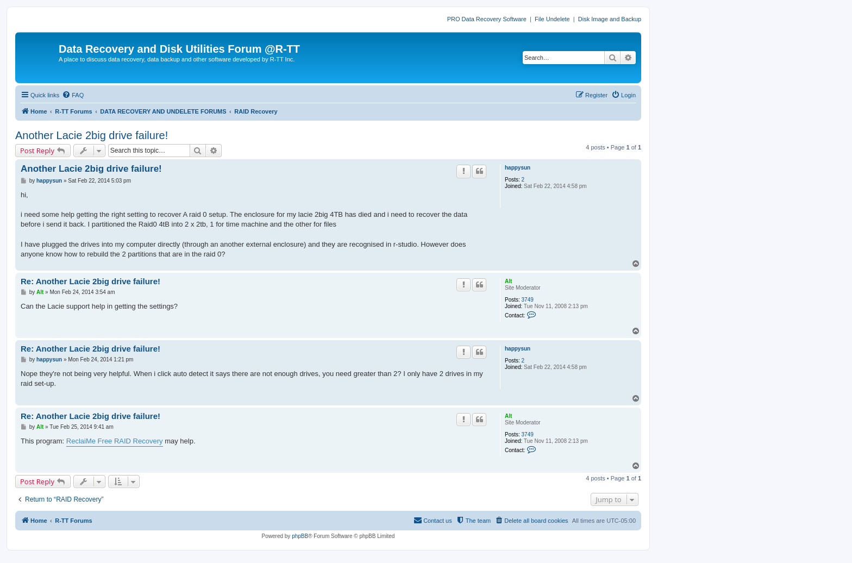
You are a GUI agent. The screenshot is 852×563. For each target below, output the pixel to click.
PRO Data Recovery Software (487, 19)
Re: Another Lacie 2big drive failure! (90, 281)
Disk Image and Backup (609, 19)
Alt (508, 281)
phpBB (300, 536)
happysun (517, 168)
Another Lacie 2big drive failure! (91, 135)
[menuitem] (73, 95)
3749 (528, 300)
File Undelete (552, 19)
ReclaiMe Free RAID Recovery (114, 441)
